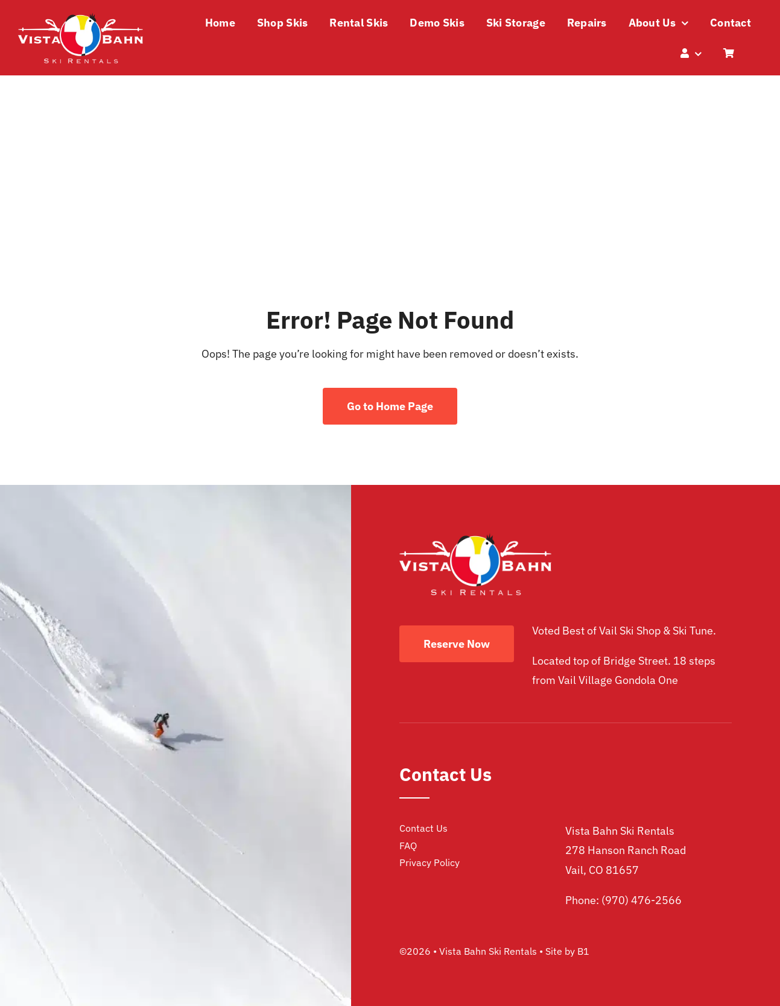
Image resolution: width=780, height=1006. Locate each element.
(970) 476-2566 (641, 900)
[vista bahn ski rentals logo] (80, 18)
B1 (583, 951)
